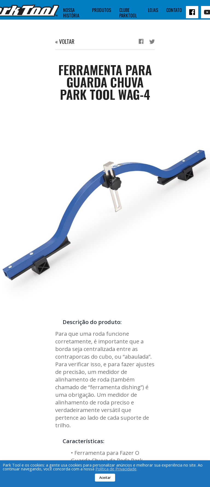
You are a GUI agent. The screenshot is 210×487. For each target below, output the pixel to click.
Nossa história (71, 13)
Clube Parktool (128, 13)
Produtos (101, 10)
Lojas (153, 10)
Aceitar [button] (105, 477)
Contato (174, 10)
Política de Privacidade (115, 468)
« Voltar (64, 41)
